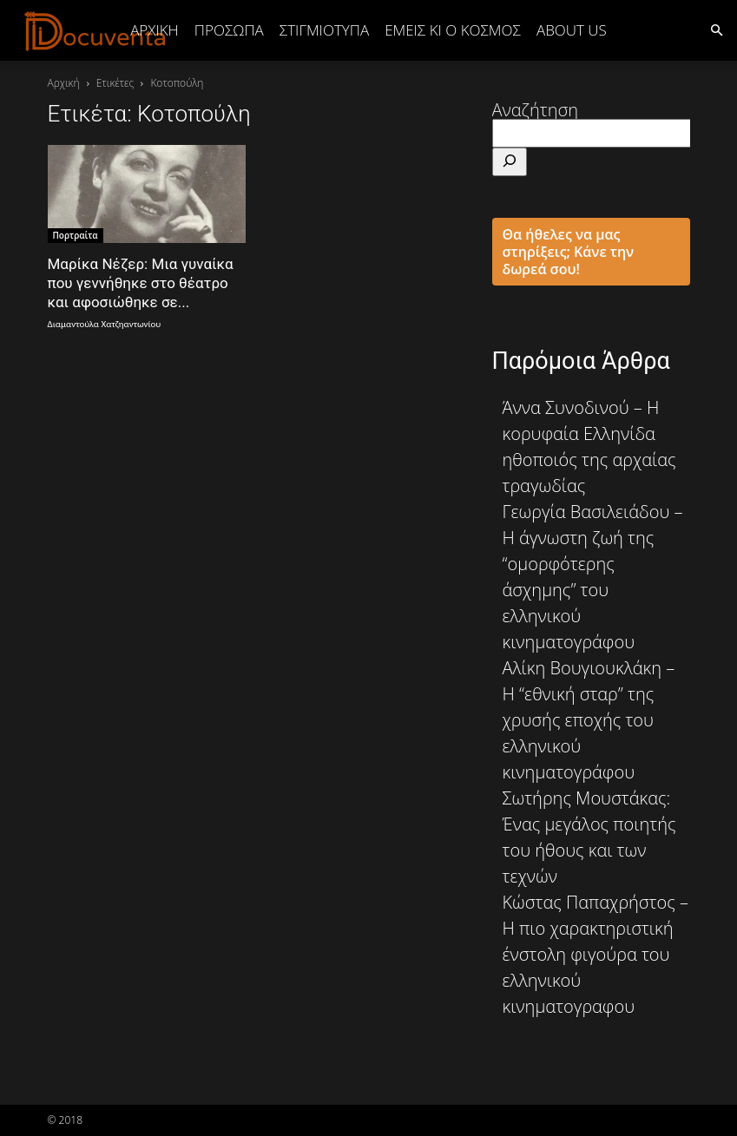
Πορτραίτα (75, 235)
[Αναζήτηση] (509, 162)
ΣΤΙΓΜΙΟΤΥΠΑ (324, 30)
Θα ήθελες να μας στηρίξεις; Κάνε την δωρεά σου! (569, 252)
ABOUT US (571, 30)
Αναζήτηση (535, 109)
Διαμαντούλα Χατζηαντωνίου (104, 324)
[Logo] (95, 30)
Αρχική (154, 30)
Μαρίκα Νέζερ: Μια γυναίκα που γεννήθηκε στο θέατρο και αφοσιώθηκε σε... (141, 283)
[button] (716, 29)
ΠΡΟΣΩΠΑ (229, 30)
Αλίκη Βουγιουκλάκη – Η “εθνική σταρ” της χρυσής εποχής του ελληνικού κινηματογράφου (589, 720)
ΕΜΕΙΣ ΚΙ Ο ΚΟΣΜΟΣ (453, 30)
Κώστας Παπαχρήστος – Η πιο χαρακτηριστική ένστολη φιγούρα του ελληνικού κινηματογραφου (595, 954)
